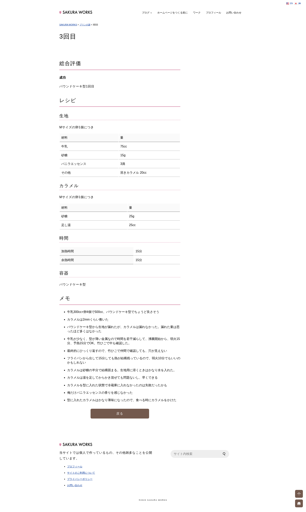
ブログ (145, 12)
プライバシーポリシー (80, 479)
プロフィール (213, 12)
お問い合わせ (233, 12)
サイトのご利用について (81, 472)
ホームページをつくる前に (172, 12)
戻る (119, 413)
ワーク (197, 12)
